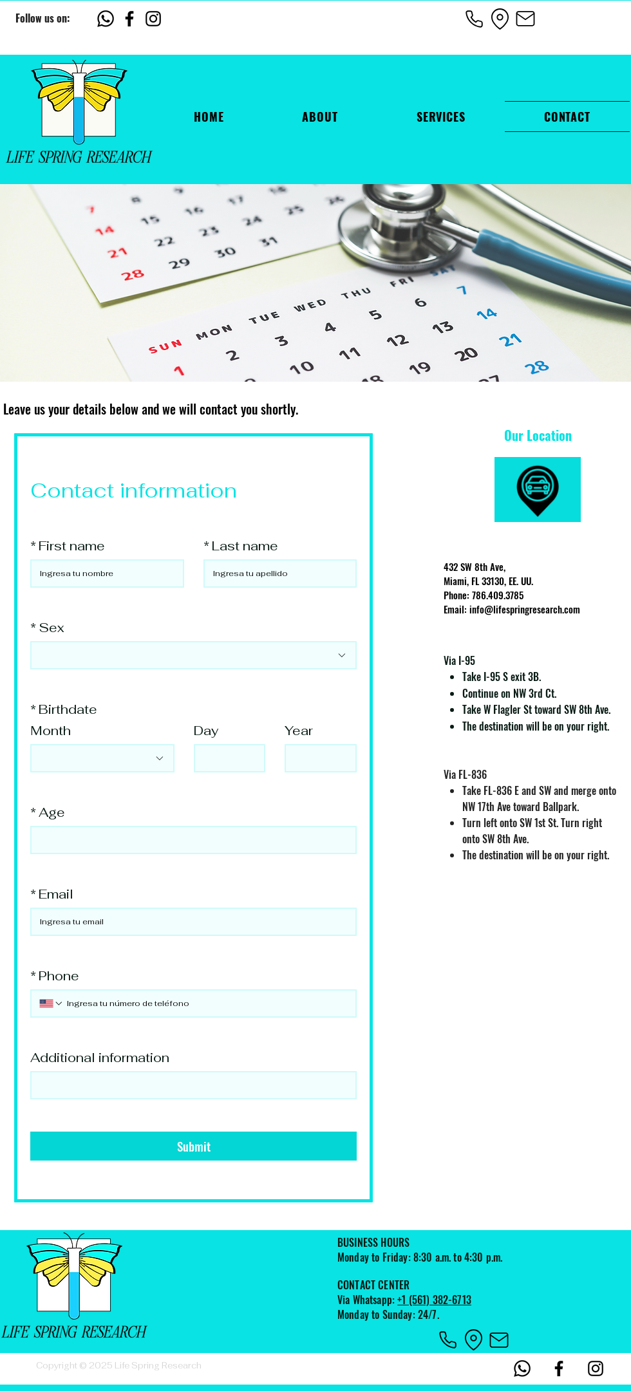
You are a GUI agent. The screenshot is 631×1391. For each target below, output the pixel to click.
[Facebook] (129, 18)
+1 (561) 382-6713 (434, 1299)
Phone (54, 976)
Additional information (99, 1058)
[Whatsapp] (105, 18)
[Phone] (474, 19)
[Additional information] (190, 1085)
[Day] (226, 758)
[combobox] (193, 655)
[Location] (500, 19)
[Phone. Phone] (206, 1003)
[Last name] (276, 573)
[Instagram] (153, 18)
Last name (240, 546)
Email (51, 894)
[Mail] (525, 19)
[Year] (317, 758)
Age (47, 813)
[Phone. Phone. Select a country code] (51, 1003)
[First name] (103, 573)
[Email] (190, 922)
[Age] (190, 840)
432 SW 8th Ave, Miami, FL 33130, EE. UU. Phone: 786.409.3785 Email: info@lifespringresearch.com (512, 587)
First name (67, 546)
